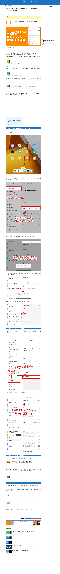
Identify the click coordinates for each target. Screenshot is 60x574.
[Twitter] (22, 518)
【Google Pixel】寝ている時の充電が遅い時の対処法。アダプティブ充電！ (22, 536)
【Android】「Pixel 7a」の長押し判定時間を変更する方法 (20, 550)
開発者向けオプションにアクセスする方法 (13, 121)
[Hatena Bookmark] (32, 518)
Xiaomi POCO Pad (31, 21)
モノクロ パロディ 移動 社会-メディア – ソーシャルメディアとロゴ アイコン (23, 509)
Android (10, 5)
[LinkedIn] (29, 518)
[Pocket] (36, 518)
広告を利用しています (51, 6)
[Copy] (39, 518)
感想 (8, 124)
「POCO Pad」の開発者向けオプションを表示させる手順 (15, 120)
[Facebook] (26, 518)
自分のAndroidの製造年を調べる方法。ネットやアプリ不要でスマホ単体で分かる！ (23, 531)
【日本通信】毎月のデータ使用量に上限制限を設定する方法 (20, 545)
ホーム (6, 5)
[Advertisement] (23, 13)
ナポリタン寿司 (39, 515)
